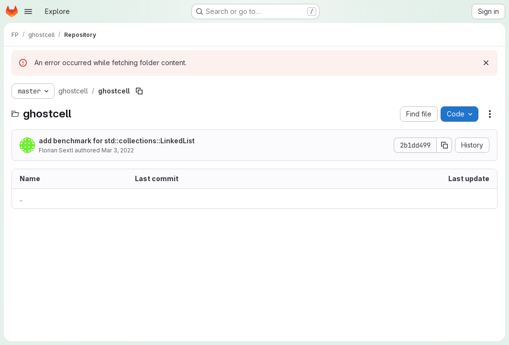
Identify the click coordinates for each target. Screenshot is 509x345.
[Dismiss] (486, 63)
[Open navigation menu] (28, 11)
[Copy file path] (139, 91)
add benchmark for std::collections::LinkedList (117, 141)
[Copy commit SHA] (444, 145)
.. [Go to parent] (21, 199)
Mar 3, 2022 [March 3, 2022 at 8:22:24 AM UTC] (117, 150)
